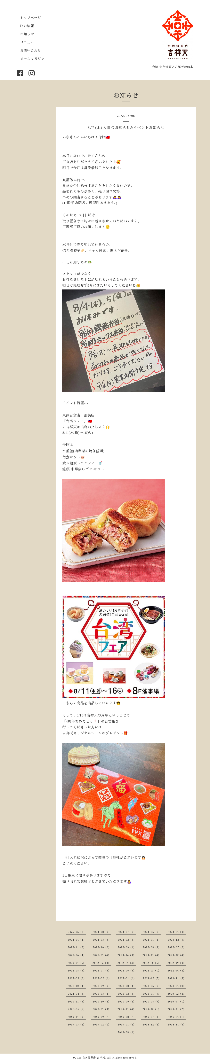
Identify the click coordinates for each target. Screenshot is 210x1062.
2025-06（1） (77, 932)
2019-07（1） (152, 1017)
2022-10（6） (152, 963)
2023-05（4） (102, 955)
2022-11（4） (127, 963)
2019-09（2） (102, 1017)
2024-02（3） (127, 940)
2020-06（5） (77, 1009)
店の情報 (27, 26)
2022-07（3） (102, 970)
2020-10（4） (102, 1001)
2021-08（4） (127, 986)
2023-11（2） (77, 947)
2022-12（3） (101, 963)
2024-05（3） (177, 932)
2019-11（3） (77, 1017)
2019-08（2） (127, 1017)
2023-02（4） (177, 955)
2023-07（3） (177, 947)
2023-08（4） (152, 947)
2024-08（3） (102, 932)
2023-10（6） (102, 947)
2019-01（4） (127, 1024)
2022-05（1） (152, 970)
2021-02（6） (127, 994)
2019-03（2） (77, 1024)
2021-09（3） (102, 986)
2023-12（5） (177, 940)
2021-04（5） (77, 994)
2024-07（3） (127, 932)
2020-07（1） (177, 1001)
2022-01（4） (127, 978)
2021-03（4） (102, 994)
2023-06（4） (77, 955)
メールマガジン (32, 59)
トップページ (30, 18)
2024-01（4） (152, 940)
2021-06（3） (152, 986)
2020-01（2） (177, 1009)
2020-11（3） (77, 1001)
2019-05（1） (177, 1017)
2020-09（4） (127, 1001)
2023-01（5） (77, 963)
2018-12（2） (152, 1024)
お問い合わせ (30, 50)
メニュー (27, 42)
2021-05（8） (177, 986)
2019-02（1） (102, 1024)
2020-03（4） (127, 1009)
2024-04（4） (77, 940)
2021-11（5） (177, 978)
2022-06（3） (127, 970)
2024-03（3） (102, 940)
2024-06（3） (152, 932)
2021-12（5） (152, 978)
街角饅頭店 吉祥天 (94, 1057)
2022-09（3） (177, 963)
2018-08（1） (127, 1032)
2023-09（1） (127, 947)
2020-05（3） (102, 1009)
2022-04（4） (177, 970)
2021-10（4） (77, 986)
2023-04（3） (127, 955)
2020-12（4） (177, 994)
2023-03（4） (152, 955)
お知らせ (27, 34)
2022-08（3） (77, 970)
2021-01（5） (152, 994)
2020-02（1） (152, 1009)
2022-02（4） (102, 978)
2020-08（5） (152, 1001)
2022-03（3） (77, 978)
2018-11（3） (177, 1024)
